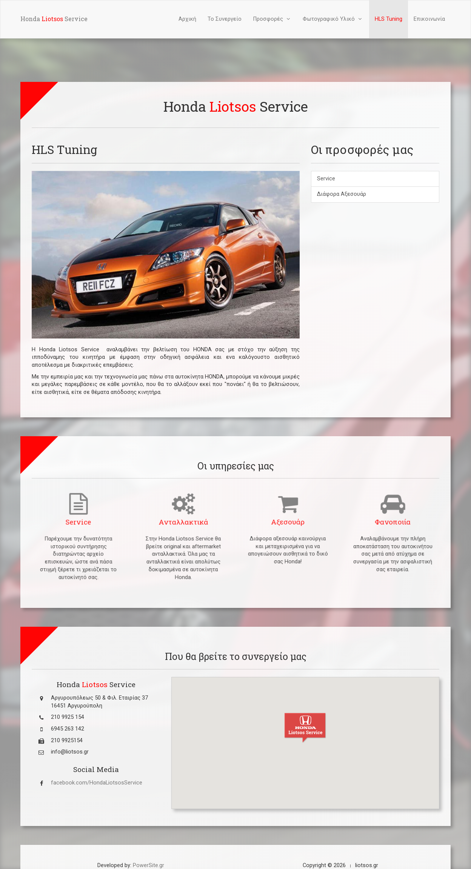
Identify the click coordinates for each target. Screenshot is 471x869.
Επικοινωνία (429, 19)
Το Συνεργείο (225, 19)
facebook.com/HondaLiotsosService (96, 783)
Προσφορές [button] (272, 19)
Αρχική (187, 19)
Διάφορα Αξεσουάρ (341, 194)
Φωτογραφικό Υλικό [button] (333, 19)
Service (326, 178)
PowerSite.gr (148, 865)
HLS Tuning (388, 19)
